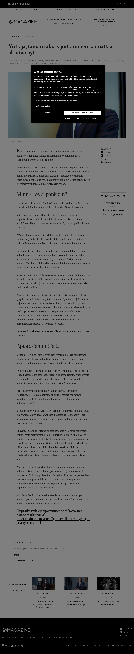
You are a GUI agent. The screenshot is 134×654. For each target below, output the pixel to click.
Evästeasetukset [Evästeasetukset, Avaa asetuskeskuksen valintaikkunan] (43, 113)
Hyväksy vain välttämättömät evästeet (82, 118)
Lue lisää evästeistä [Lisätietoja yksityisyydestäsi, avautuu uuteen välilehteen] (42, 106)
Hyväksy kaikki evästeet (82, 113)
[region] (68, 94)
